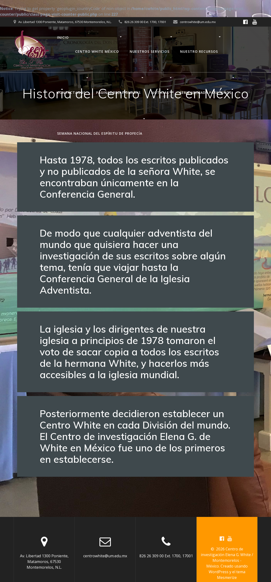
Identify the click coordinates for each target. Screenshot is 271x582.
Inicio (63, 37)
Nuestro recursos (199, 51)
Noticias (160, 92)
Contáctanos (71, 92)
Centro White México (97, 51)
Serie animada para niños (206, 92)
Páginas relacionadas (118, 92)
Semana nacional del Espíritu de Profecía (99, 133)
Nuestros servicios (149, 51)
